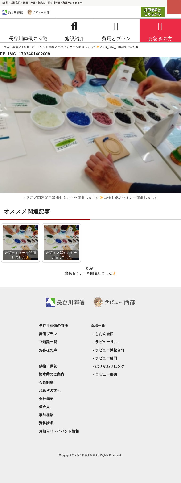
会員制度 (46, 382)
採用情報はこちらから (152, 12)
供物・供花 (48, 366)
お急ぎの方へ (50, 390)
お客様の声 (48, 350)
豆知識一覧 (48, 342)
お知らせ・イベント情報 (59, 431)
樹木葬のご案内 (52, 374)
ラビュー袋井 (106, 342)
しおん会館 (104, 334)
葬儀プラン (48, 334)
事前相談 (46, 415)
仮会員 (44, 407)
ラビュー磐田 (106, 358)
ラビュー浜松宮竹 (109, 350)
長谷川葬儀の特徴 (53, 325)
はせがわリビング (109, 366)
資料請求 (46, 423)
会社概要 (46, 399)
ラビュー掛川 (106, 374)
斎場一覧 (97, 325)
